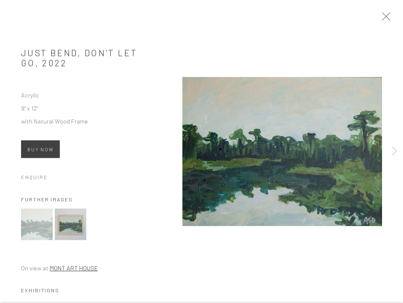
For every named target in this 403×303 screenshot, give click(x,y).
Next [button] (394, 151)
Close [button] (385, 19)
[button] (37, 226)
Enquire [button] (34, 178)
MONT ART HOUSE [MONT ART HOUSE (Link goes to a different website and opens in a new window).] (74, 270)
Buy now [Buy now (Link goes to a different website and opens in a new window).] (40, 151)
